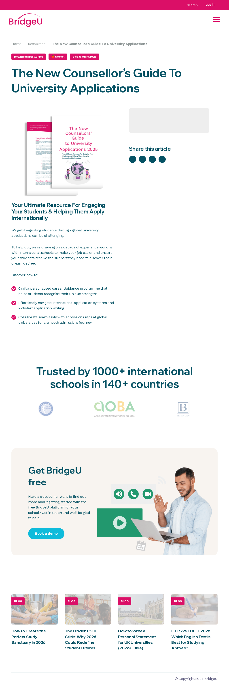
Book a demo (46, 533)
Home (16, 44)
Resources (36, 44)
